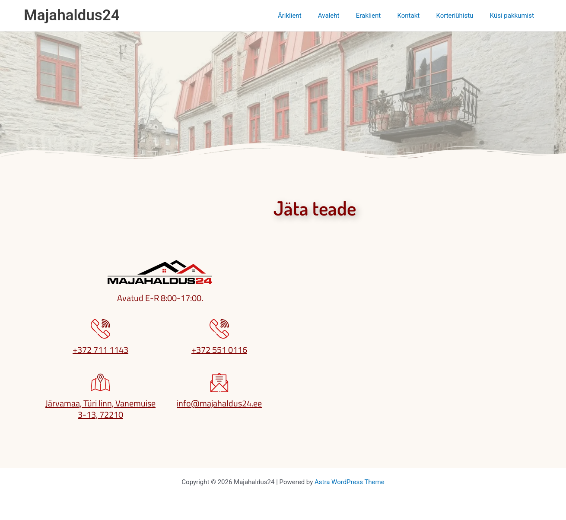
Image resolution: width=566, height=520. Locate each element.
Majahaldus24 (72, 15)
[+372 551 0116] (219, 329)
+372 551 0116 (219, 349)
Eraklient (381, 15)
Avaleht (345, 15)
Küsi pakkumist (514, 15)
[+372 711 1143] (100, 329)
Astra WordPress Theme (350, 482)
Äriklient (309, 15)
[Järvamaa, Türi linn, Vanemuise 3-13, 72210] (100, 382)
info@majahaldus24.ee (219, 403)
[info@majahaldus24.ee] (219, 382)
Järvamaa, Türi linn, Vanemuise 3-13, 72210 (100, 408)
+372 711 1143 (100, 349)
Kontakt (417, 15)
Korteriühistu (460, 15)
